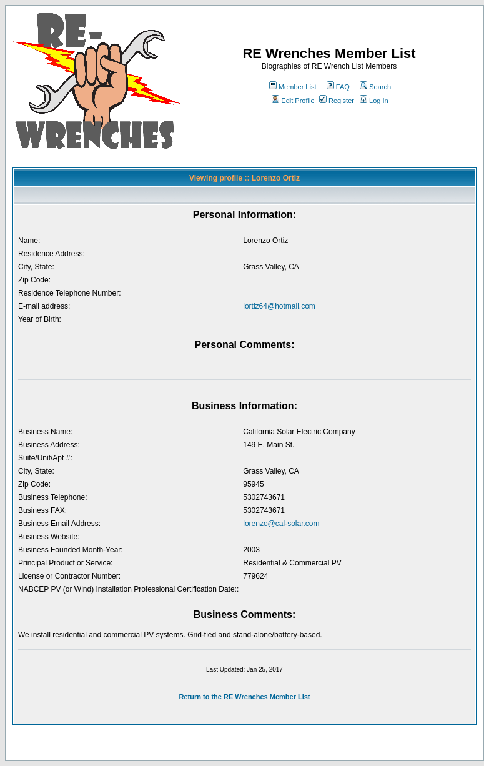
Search (375, 87)
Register (336, 100)
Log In (374, 100)
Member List (293, 87)
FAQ (338, 87)
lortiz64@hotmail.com (279, 306)
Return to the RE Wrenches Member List (244, 696)
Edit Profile (293, 100)
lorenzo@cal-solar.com (281, 523)
